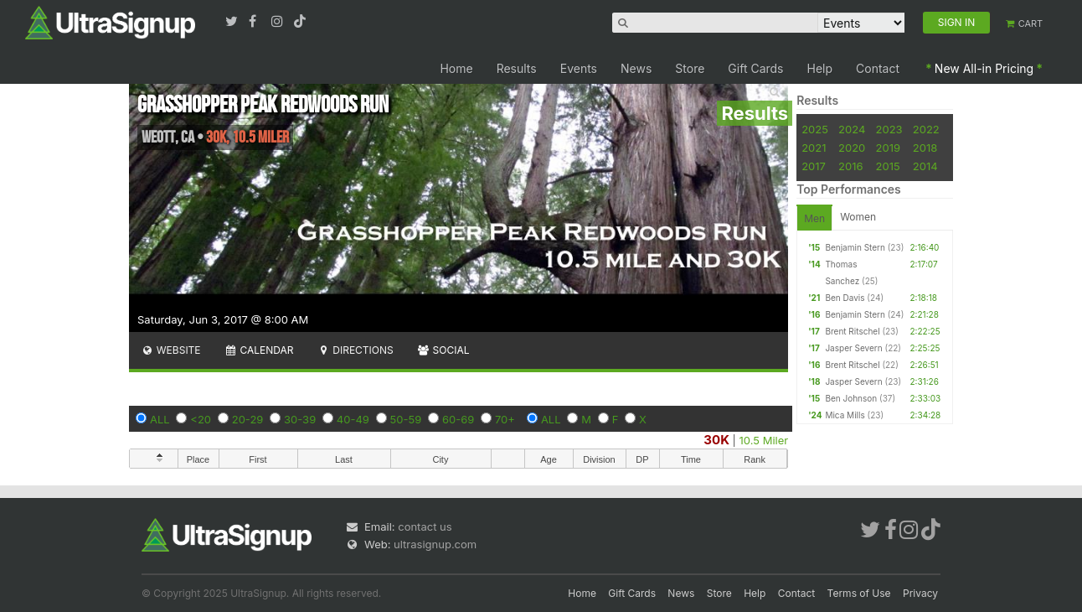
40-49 (353, 419)
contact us (424, 526)
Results (517, 68)
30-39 (300, 419)
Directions (355, 350)
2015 (888, 166)
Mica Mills (844, 415)
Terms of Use (859, 593)
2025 (814, 129)
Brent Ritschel (852, 331)
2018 (925, 147)
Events (578, 68)
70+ (505, 419)
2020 (851, 147)
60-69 (458, 419)
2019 (888, 147)
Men (814, 218)
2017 (813, 166)
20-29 (248, 419)
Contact (877, 68)
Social (443, 350)
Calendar (259, 350)
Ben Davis (844, 298)
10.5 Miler (764, 440)
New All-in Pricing (984, 68)
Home (456, 68)
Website (171, 350)
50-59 (406, 419)
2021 (813, 147)
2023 (889, 129)
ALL (160, 419)
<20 (200, 419)
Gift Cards (755, 68)
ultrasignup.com (435, 544)
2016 (850, 166)
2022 (926, 129)
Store (689, 68)
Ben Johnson (851, 398)
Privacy (920, 593)
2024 (851, 129)
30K (716, 440)
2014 (925, 166)
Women (858, 216)
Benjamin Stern (854, 247)
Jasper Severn (853, 348)
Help (820, 68)
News (636, 68)
